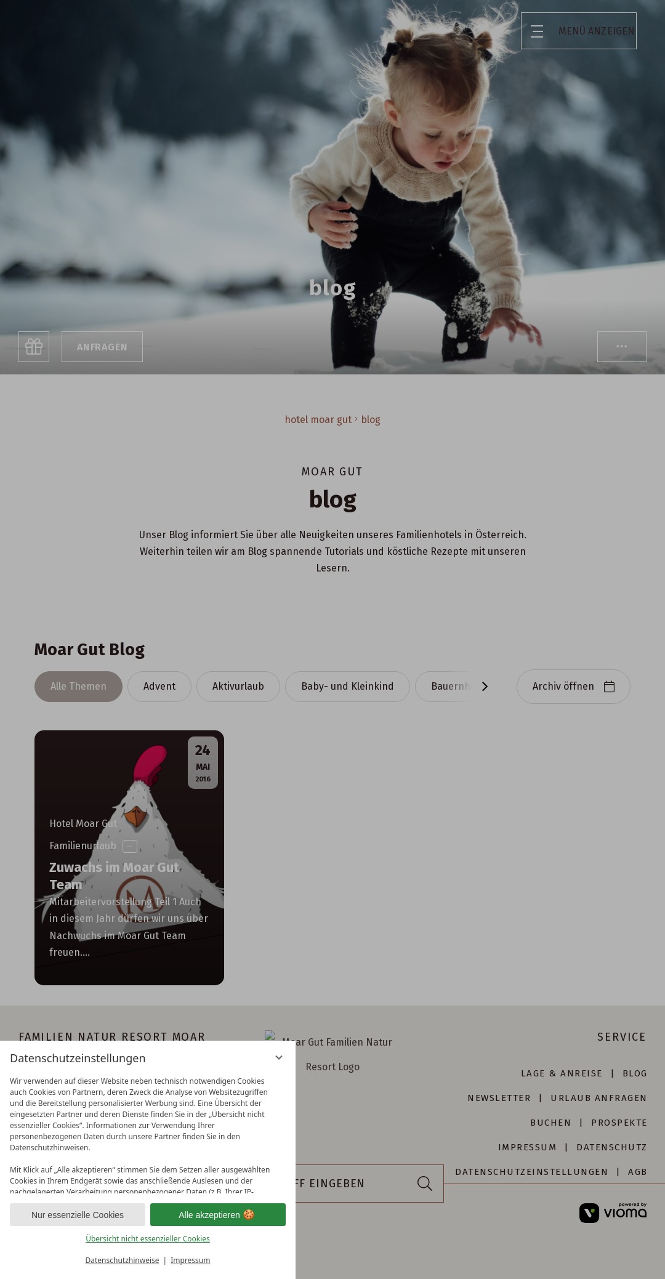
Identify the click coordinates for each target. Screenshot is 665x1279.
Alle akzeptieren (218, 1215)
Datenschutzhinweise (122, 1260)
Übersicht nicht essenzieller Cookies (148, 1238)
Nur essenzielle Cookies (77, 1215)
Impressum (190, 1260)
